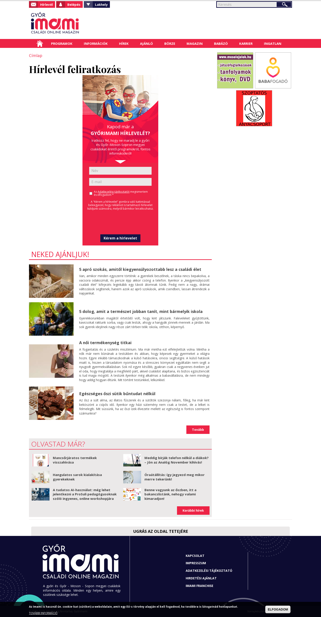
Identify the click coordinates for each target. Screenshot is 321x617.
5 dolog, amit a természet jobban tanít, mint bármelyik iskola (141, 311)
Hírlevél (46, 4)
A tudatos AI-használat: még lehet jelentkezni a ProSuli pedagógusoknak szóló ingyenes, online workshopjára (85, 494)
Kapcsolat (195, 556)
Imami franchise (199, 586)
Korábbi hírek (193, 510)
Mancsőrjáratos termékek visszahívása (75, 460)
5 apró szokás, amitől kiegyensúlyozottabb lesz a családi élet (140, 269)
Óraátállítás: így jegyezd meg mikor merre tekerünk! (174, 476)
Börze (169, 43)
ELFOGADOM (278, 609)
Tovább (198, 429)
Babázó (221, 43)
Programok (61, 43)
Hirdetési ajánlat (201, 578)
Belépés (73, 4)
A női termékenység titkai (105, 342)
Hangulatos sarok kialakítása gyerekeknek (77, 476)
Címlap (40, 43)
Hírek (124, 43)
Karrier (246, 43)
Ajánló (146, 43)
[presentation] (120, 222)
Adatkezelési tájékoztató (209, 570)
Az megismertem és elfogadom (121, 193)
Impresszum (196, 563)
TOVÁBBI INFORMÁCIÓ (43, 613)
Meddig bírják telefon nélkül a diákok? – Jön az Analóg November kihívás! (176, 460)
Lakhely (101, 4)
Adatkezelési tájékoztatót (114, 192)
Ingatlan (272, 43)
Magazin (195, 43)
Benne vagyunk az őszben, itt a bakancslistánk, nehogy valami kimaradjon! (170, 494)
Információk (96, 43)
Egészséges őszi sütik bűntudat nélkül (117, 393)
